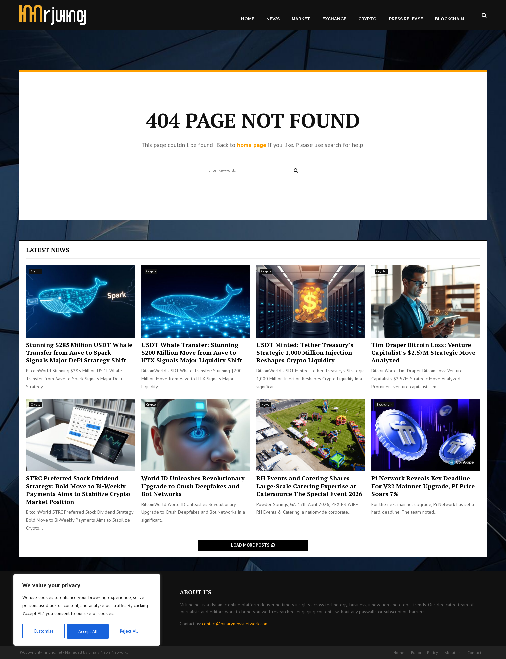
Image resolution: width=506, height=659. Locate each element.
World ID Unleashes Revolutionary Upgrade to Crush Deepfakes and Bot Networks (193, 486)
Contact (474, 652)
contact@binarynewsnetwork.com (235, 624)
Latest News (47, 249)
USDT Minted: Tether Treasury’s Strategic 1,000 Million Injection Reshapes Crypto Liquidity (304, 352)
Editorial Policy (424, 652)
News (273, 18)
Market (301, 18)
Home (247, 18)
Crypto (367, 18)
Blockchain (449, 18)
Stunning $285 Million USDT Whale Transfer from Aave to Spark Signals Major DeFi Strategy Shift (79, 352)
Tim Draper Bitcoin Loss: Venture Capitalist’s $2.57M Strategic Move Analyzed (423, 352)
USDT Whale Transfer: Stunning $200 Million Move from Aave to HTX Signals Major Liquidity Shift (191, 352)
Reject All (86, 631)
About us (453, 652)
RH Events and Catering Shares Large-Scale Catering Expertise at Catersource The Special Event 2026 (309, 486)
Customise (43, 631)
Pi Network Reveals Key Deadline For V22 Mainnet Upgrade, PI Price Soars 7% (423, 486)
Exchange (334, 18)
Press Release (406, 18)
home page (251, 145)
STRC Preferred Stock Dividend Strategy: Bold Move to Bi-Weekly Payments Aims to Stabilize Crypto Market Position (78, 489)
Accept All (130, 631)
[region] (86, 610)
